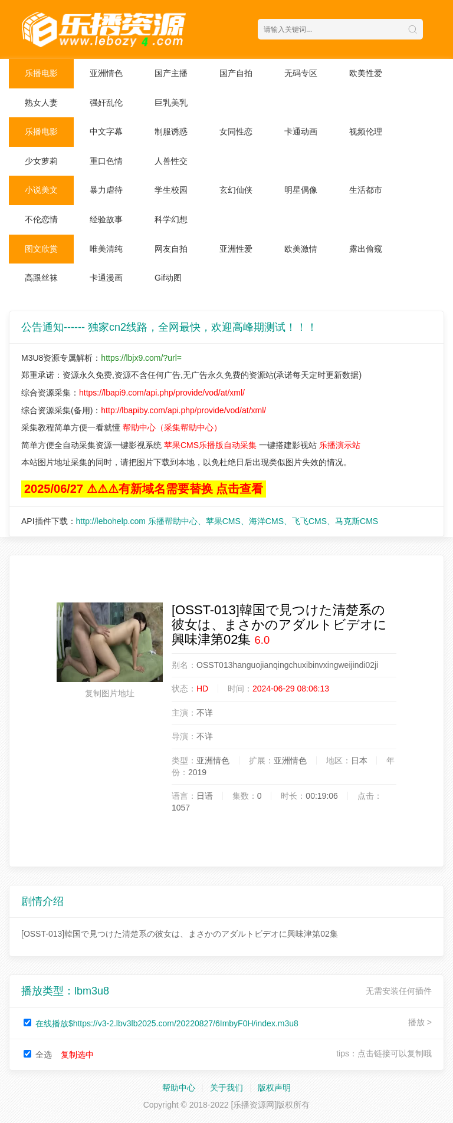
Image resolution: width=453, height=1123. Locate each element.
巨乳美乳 (171, 102)
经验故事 (106, 219)
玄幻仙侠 (235, 190)
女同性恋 (235, 131)
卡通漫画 (106, 277)
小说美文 (41, 190)
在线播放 (166, 1023)
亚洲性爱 (235, 248)
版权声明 (274, 1087)
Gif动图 (168, 277)
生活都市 (365, 190)
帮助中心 (178, 1087)
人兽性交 (171, 161)
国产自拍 (235, 73)
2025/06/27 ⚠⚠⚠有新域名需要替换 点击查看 (143, 488)
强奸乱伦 (106, 102)
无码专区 (300, 73)
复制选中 (77, 1054)
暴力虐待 (106, 190)
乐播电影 (41, 73)
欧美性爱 (365, 73)
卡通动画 (300, 131)
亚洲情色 (106, 73)
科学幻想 (171, 219)
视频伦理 (365, 131)
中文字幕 (106, 131)
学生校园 (171, 190)
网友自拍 (171, 248)
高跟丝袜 (41, 277)
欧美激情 (300, 248)
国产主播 (171, 73)
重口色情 (106, 161)
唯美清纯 (106, 248)
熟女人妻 (41, 102)
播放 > (420, 1022)
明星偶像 (300, 190)
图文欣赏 (41, 248)
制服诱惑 (171, 131)
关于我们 (226, 1087)
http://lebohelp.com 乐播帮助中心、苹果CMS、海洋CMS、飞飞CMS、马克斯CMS (227, 521)
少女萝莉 (41, 161)
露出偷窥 (365, 248)
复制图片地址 (109, 693)
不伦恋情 (41, 219)
